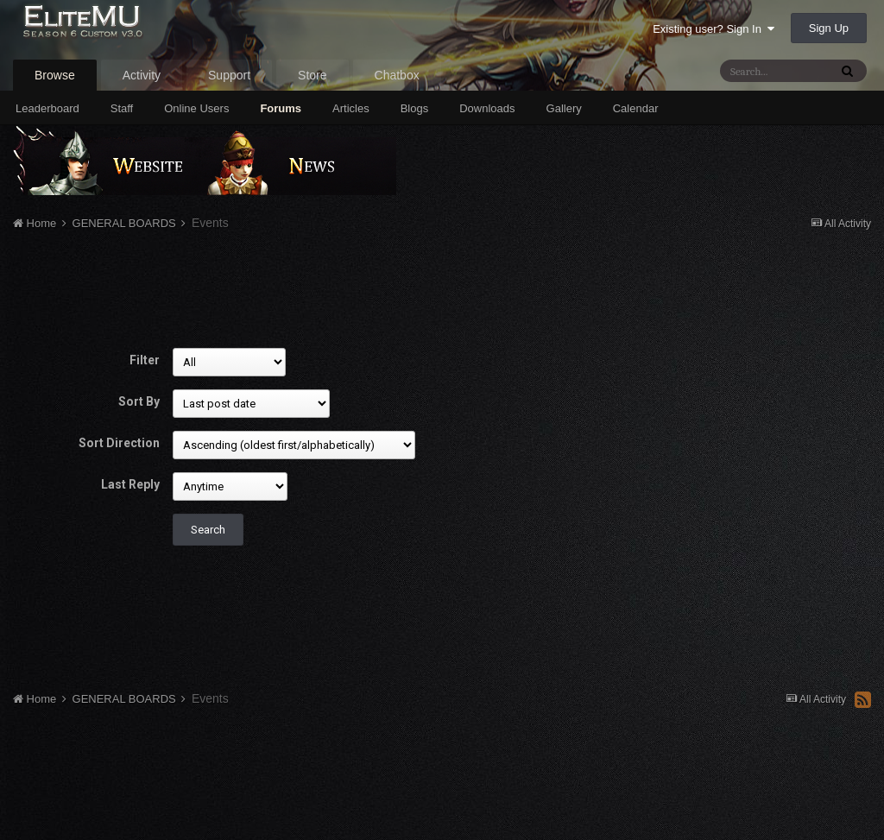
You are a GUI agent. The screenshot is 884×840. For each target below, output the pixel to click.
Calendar (636, 108)
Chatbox (397, 75)
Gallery (564, 108)
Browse (55, 75)
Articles (350, 108)
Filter (144, 360)
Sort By (139, 401)
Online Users (196, 108)
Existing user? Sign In (713, 28)
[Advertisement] (327, 292)
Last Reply (130, 484)
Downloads (487, 108)
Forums (280, 108)
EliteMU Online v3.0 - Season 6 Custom (123, 32)
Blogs (415, 108)
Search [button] (208, 529)
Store (312, 75)
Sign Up (829, 28)
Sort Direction (119, 443)
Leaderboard (47, 108)
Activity (142, 75)
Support (229, 75)
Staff (122, 108)
